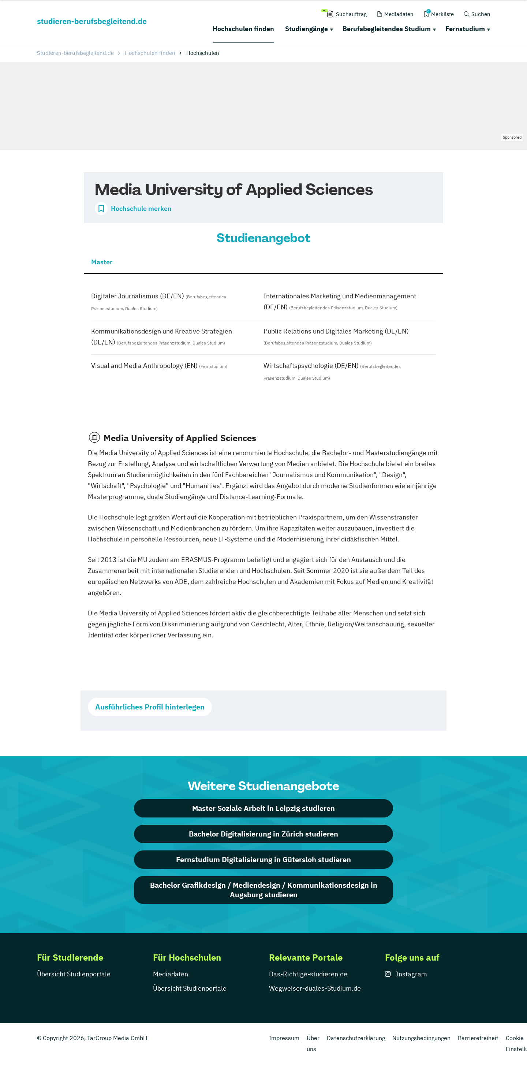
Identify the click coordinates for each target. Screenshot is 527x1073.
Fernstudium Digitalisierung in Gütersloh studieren (263, 859)
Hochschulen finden (243, 29)
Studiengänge (306, 29)
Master (101, 262)
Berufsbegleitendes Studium (387, 29)
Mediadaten (170, 974)
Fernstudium (465, 29)
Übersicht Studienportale (74, 974)
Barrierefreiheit (478, 1038)
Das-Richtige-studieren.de (308, 974)
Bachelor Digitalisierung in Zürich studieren (263, 834)
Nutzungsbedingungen (421, 1038)
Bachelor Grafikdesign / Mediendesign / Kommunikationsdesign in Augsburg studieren (263, 889)
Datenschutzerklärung (356, 1038)
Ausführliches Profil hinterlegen (150, 707)
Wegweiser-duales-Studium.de (315, 988)
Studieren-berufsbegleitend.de (75, 52)
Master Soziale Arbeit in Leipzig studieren (263, 808)
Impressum (284, 1038)
